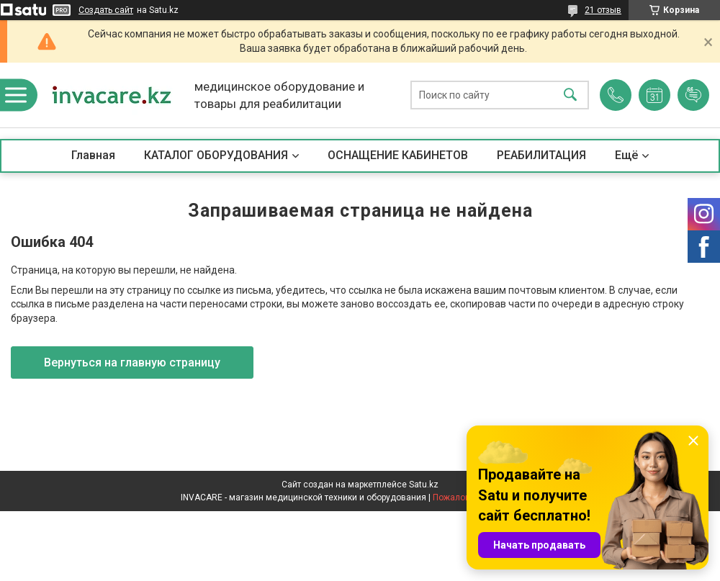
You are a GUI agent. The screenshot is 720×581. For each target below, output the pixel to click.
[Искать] (570, 95)
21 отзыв (603, 10)
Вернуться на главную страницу (132, 362)
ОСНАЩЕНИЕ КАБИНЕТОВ (398, 155)
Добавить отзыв (693, 95)
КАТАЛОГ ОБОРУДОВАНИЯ (216, 155)
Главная (93, 155)
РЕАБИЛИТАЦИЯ (541, 155)
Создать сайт (105, 10)
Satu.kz (423, 484)
